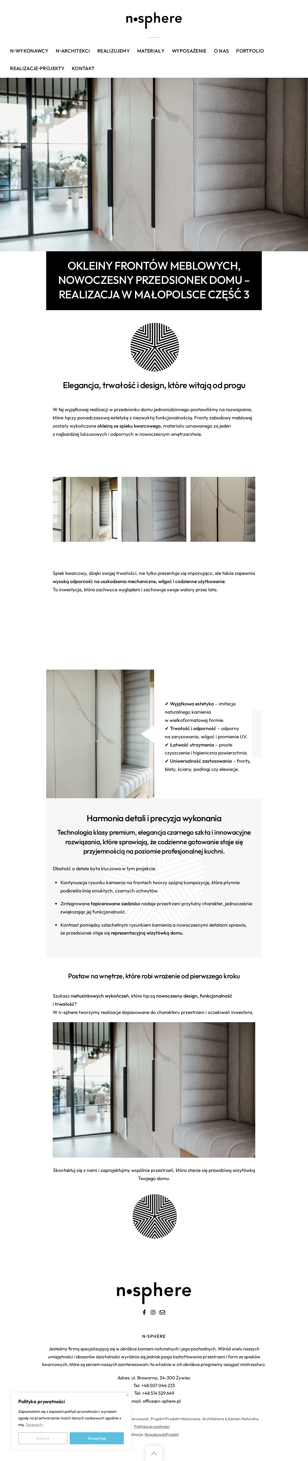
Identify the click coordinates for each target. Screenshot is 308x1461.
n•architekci (73, 51)
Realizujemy (113, 51)
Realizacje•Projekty (37, 68)
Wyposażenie (189, 51)
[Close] (127, 1395)
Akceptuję (96, 1438)
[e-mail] (162, 1311)
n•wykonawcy (29, 51)
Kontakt (83, 68)
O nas (221, 51)
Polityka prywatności (152, 1426)
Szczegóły (34, 1424)
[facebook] (144, 1311)
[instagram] (153, 1311)
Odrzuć (42, 1438)
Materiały (151, 51)
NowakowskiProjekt (162, 1434)
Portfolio (250, 51)
